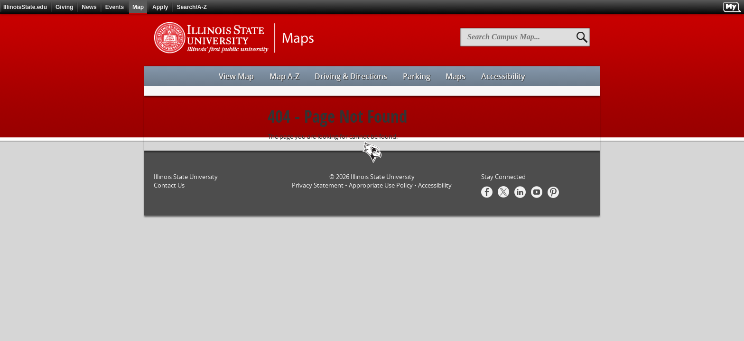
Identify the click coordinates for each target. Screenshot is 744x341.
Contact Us (169, 185)
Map (138, 7)
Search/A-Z (191, 7)
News (89, 7)
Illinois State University (383, 176)
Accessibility (435, 185)
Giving (64, 7)
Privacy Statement (318, 185)
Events (114, 7)
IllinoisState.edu (25, 7)
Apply (160, 7)
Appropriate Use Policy (381, 185)
